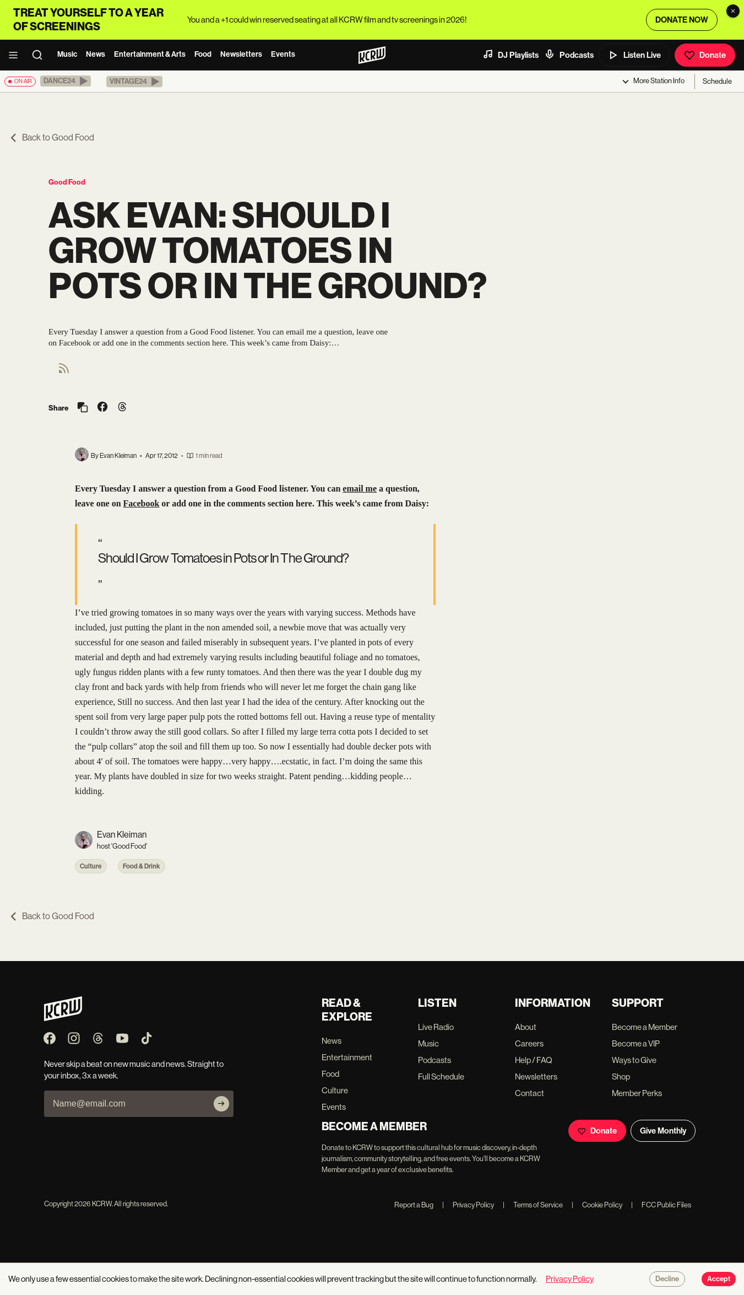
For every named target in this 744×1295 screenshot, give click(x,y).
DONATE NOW (681, 20)
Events (283, 54)
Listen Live (634, 55)
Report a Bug (413, 1205)
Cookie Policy (597, 1205)
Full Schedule (441, 1076)
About (525, 1027)
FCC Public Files (661, 1205)
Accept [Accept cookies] (718, 1279)
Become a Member (644, 1027)
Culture (91, 866)
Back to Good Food (51, 137)
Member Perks (637, 1093)
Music (67, 54)
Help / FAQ (533, 1060)
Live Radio (436, 1027)
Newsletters (241, 54)
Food (202, 54)
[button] (65, 81)
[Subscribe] (221, 1103)
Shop (621, 1076)
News (95, 54)
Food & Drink (141, 866)
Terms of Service (533, 1205)
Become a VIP (636, 1043)
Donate (705, 55)
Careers (529, 1043)
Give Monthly (663, 1131)
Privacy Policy (468, 1205)
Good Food (66, 182)
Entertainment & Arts (150, 54)
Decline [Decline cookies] (667, 1279)
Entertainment (347, 1057)
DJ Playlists (510, 54)
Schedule (717, 81)
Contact (529, 1093)
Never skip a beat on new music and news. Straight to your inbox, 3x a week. (134, 1069)
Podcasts (569, 54)
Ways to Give (634, 1060)
